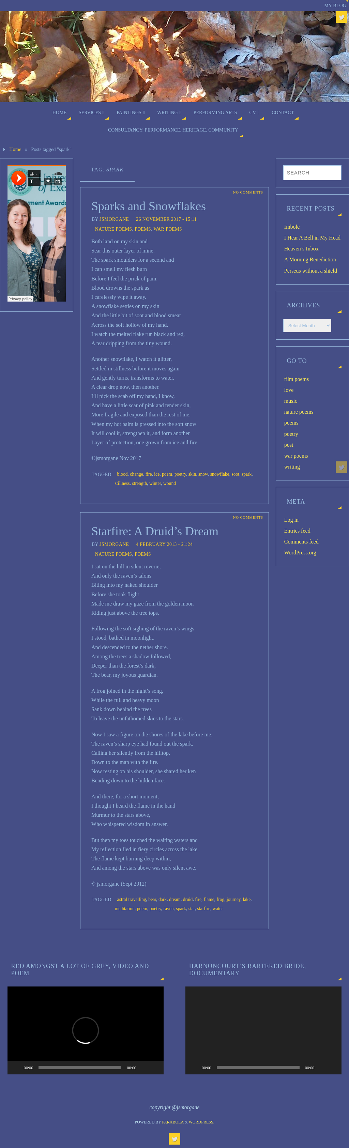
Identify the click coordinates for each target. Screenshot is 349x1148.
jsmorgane (114, 219)
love (289, 390)
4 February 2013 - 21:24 (164, 544)
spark (247, 474)
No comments (247, 192)
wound (169, 483)
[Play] (16, 1067)
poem (167, 474)
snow (203, 474)
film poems (296, 379)
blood (122, 474)
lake (247, 899)
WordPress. (201, 1122)
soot (235, 474)
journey (234, 899)
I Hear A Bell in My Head (312, 238)
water (218, 908)
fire (149, 474)
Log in (291, 520)
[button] (85, 1030)
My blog (335, 5)
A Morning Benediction (310, 259)
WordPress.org (300, 552)
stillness (122, 483)
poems (143, 229)
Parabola (173, 1122)
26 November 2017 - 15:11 (166, 219)
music (290, 401)
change (136, 474)
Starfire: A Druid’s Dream (154, 531)
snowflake (219, 474)
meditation (125, 908)
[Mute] (143, 1067)
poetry (180, 474)
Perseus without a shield (310, 271)
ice (157, 474)
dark (162, 899)
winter (155, 483)
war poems (168, 229)
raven (168, 908)
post (288, 445)
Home (15, 149)
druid (188, 899)
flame (209, 899)
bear (152, 899)
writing (292, 467)
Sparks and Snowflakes (148, 206)
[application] (85, 1030)
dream (175, 899)
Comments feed (301, 542)
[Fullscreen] (154, 1067)
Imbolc (292, 227)
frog (221, 899)
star (191, 908)
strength (139, 483)
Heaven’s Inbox (301, 248)
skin (192, 474)
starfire (204, 908)
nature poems (113, 229)
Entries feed (297, 531)
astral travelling (131, 899)
